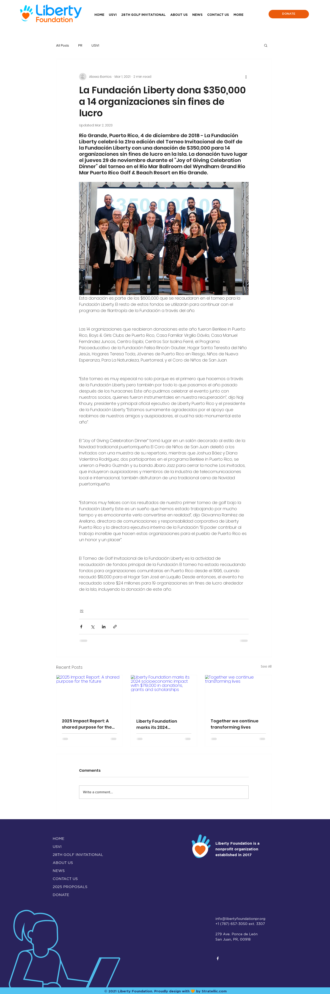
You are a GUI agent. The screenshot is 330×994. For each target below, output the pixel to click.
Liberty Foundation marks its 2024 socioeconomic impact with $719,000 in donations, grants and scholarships (161, 724)
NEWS (59, 871)
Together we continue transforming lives (234, 724)
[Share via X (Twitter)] (92, 626)
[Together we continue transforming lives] (238, 693)
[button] (266, 45)
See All (266, 666)
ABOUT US (63, 862)
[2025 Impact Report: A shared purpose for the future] (89, 693)
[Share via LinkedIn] (104, 626)
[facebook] (217, 958)
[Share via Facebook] (81, 626)
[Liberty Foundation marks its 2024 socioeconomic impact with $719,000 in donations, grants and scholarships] (164, 693)
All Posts (62, 45)
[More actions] (246, 76)
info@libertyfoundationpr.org (240, 919)
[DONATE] (289, 14)
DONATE (61, 895)
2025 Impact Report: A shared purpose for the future (87, 724)
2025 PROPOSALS (70, 887)
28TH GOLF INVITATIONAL (73, 854)
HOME (58, 838)
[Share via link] (115, 626)
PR (80, 45)
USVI (95, 45)
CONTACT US (65, 879)
